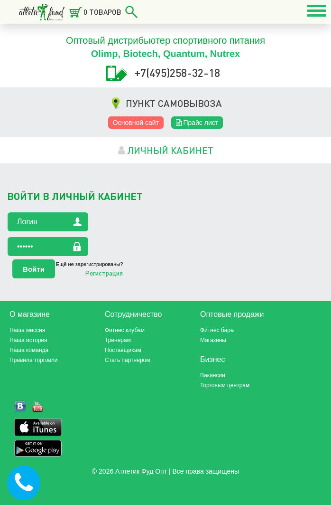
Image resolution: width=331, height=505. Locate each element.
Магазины (213, 340)
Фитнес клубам (125, 330)
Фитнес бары (217, 330)
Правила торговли (33, 360)
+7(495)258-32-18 (177, 72)
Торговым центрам (224, 385)
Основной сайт (136, 122)
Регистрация (104, 272)
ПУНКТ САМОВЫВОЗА (174, 103)
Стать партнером (127, 360)
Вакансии (212, 375)
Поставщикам (123, 350)
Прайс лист (197, 122)
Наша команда (28, 350)
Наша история (28, 340)
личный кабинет (165, 150)
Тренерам (118, 340)
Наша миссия (27, 330)
